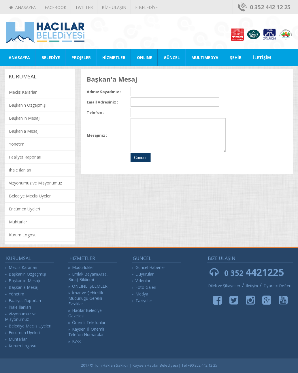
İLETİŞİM (262, 57)
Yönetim (16, 144)
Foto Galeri (145, 287)
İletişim (252, 285)
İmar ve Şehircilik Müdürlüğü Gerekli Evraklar (85, 298)
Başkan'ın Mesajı (24, 118)
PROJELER (81, 57)
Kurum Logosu (23, 235)
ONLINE (144, 57)
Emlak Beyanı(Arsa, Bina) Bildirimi (88, 276)
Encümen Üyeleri (24, 209)
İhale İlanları (20, 170)
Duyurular (144, 274)
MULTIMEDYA (204, 57)
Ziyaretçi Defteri (277, 285)
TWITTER (84, 7)
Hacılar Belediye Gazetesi (85, 313)
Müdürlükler (83, 267)
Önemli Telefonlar (88, 322)
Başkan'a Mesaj (24, 131)
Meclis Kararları (23, 92)
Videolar (142, 280)
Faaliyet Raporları (25, 157)
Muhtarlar (18, 222)
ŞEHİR (236, 57)
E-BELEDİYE (146, 7)
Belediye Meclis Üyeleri (30, 196)
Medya (141, 294)
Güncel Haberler (150, 267)
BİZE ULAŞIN (114, 7)
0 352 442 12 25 (270, 7)
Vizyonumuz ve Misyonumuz (35, 183)
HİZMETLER (113, 57)
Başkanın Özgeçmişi (27, 105)
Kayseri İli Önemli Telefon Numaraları (86, 331)
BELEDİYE (51, 57)
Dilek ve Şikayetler (224, 285)
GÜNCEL (172, 57)
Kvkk (76, 341)
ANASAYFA (22, 7)
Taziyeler (143, 300)
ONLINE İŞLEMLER (89, 286)
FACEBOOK (55, 7)
